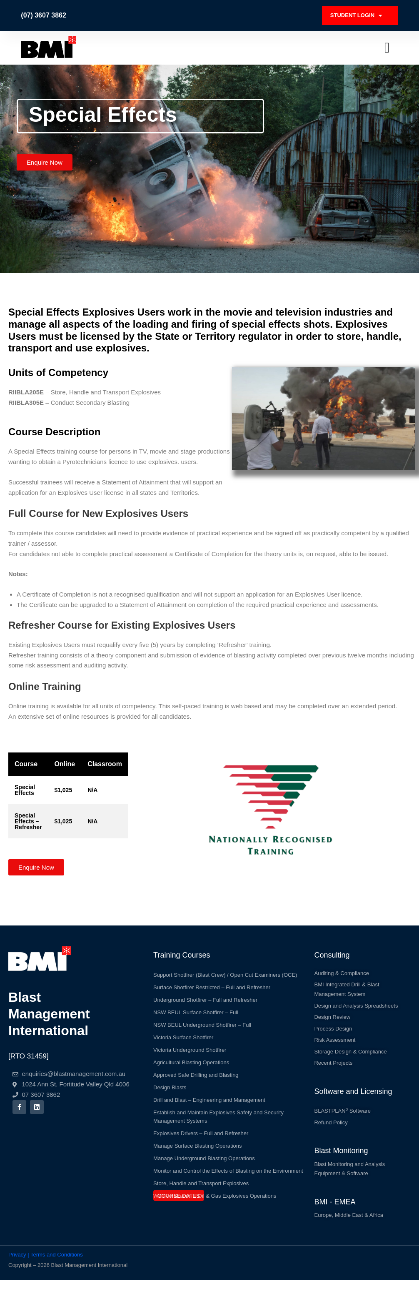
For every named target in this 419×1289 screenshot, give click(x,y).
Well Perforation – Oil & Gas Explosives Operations (214, 1192)
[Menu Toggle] (387, 43)
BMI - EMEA (334, 1209)
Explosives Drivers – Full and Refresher (200, 1129)
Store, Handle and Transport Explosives (201, 1179)
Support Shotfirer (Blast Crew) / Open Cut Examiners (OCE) (225, 971)
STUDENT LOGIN (359, 13)
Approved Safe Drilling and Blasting (196, 1071)
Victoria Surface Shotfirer (183, 1033)
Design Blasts (169, 1083)
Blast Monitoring (341, 1156)
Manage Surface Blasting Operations (197, 1142)
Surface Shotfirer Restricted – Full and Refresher (211, 983)
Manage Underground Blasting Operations (204, 1154)
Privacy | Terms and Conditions (45, 1263)
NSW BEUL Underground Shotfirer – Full (202, 1021)
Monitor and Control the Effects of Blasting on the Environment (228, 1167)
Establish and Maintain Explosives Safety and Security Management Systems (218, 1112)
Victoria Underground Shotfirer (189, 1046)
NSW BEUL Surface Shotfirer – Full (195, 1008)
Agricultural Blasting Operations (191, 1058)
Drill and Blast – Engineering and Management (209, 1096)
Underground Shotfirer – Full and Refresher (205, 996)
